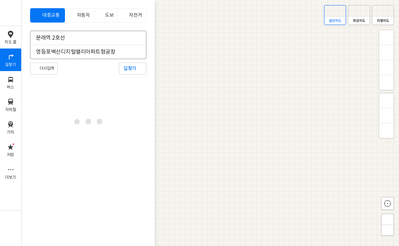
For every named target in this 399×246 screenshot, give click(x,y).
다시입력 (47, 68)
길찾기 (129, 68)
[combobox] (83, 38)
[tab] (47, 15)
